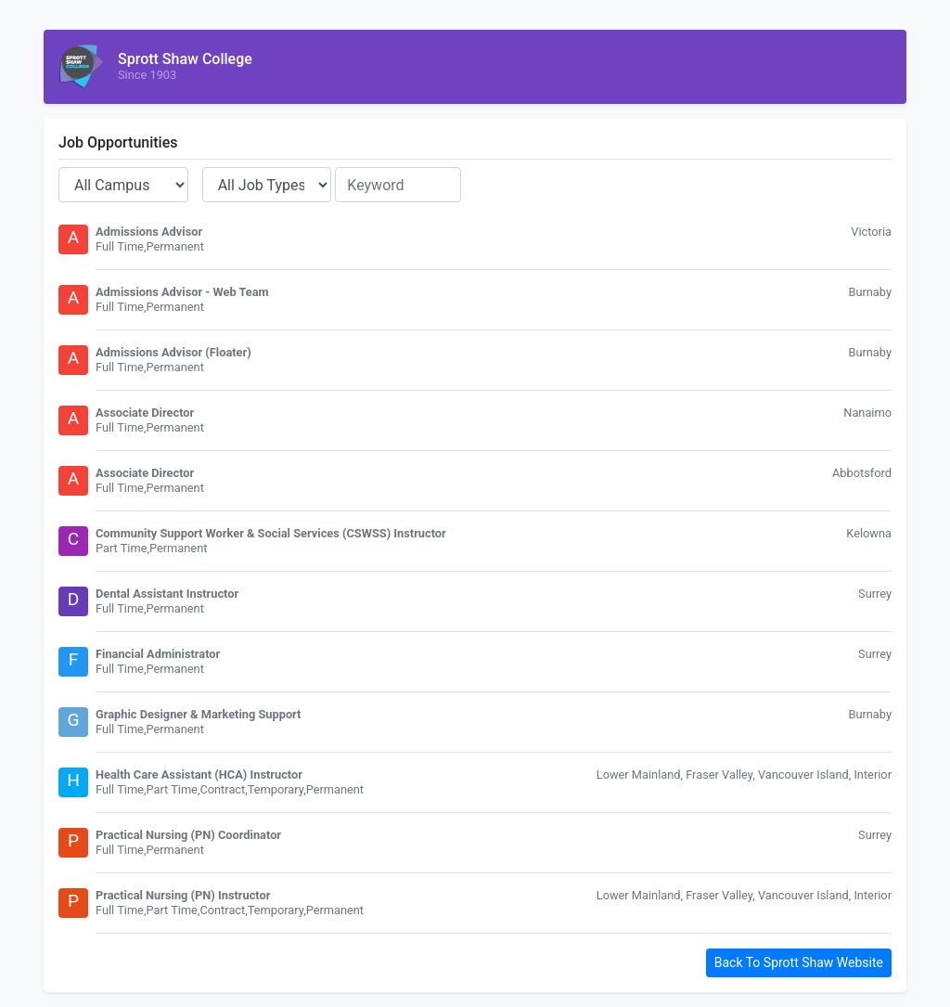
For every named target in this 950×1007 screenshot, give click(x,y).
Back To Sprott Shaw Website (798, 962)
